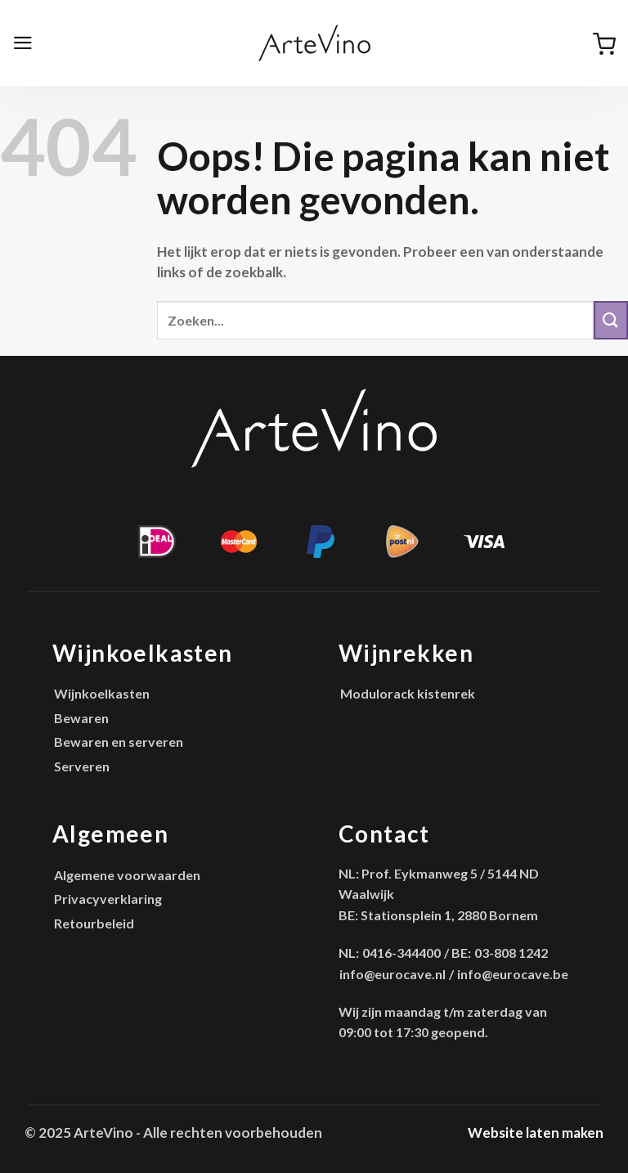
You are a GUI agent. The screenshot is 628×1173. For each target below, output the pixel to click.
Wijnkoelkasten (102, 693)
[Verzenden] (611, 320)
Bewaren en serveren (118, 741)
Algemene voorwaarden (127, 875)
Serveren (82, 766)
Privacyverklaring (108, 898)
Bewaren (81, 718)
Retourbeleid (94, 923)
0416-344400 (401, 952)
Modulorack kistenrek (407, 693)
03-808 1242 (511, 952)
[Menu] (23, 43)
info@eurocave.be (512, 974)
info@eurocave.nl (392, 974)
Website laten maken (535, 1132)
